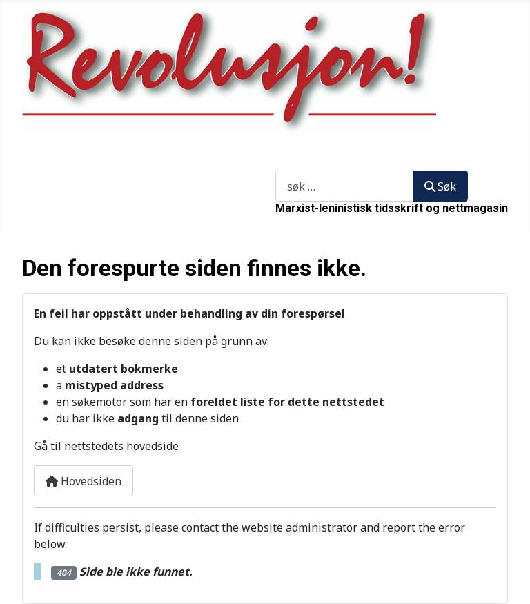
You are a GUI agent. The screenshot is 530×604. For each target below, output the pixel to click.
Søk (284, 162)
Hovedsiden (83, 481)
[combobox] (344, 186)
